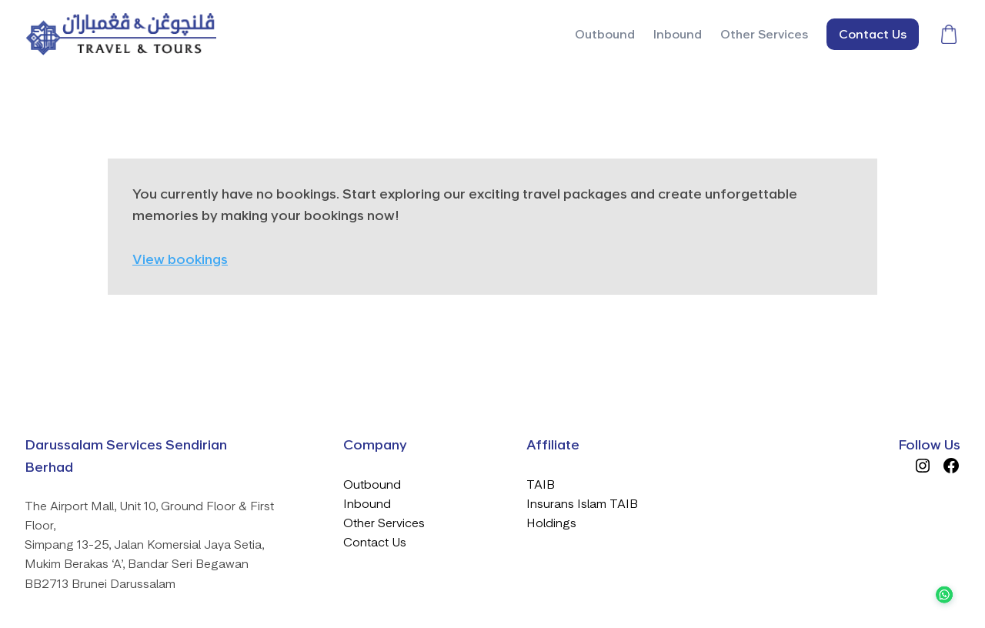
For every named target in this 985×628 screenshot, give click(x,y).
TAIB (540, 484)
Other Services (384, 523)
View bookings (180, 259)
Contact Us (374, 542)
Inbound (367, 503)
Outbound (372, 484)
